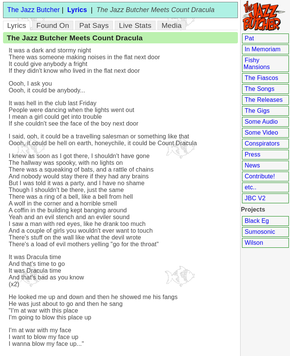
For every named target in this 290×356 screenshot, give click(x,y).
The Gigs (257, 110)
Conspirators (262, 143)
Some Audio (261, 121)
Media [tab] (172, 25)
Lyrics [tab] (16, 25)
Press (253, 154)
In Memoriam (263, 49)
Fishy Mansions (257, 63)
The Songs (260, 89)
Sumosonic (260, 232)
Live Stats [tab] (135, 25)
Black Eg (257, 221)
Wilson (254, 242)
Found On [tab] (52, 25)
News (252, 165)
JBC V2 (255, 198)
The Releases (264, 100)
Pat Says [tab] (94, 25)
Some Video (261, 132)
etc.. (250, 187)
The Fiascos (261, 78)
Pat (249, 38)
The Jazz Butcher (33, 10)
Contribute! (260, 176)
